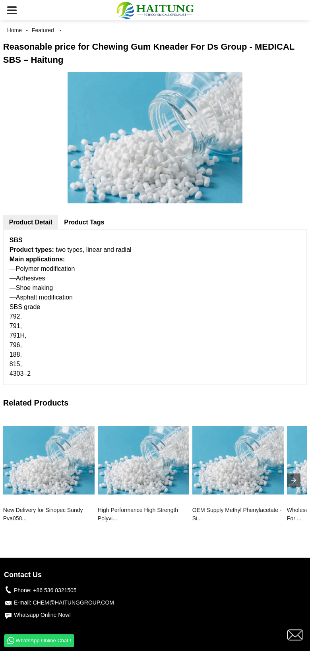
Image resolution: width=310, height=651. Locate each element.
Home (14, 30)
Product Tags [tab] (84, 222)
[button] (12, 10)
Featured (43, 30)
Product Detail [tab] (30, 222)
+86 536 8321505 (54, 590)
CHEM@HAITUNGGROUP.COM (73, 602)
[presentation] (293, 480)
